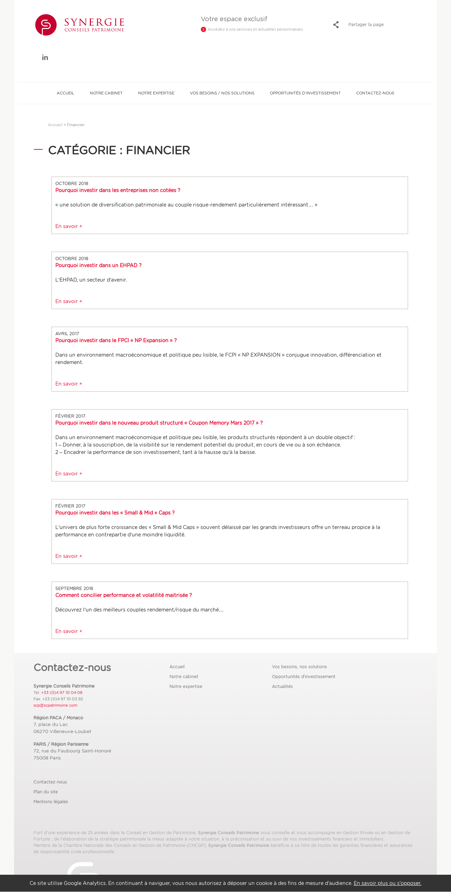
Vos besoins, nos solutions (299, 666)
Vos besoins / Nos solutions (222, 93)
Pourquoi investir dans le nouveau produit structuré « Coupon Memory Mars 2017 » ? (159, 423)
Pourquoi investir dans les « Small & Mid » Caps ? (115, 513)
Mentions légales (50, 801)
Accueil (65, 93)
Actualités (282, 686)
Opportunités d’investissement (305, 93)
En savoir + (68, 226)
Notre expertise (156, 93)
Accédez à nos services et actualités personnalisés (255, 29)
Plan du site (45, 791)
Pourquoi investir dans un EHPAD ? (98, 265)
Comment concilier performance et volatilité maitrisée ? (123, 595)
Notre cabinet (106, 93)
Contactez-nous (375, 93)
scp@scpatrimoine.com (55, 705)
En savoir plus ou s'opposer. (387, 883)
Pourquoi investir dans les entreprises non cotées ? (117, 190)
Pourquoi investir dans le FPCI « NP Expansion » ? (116, 340)
